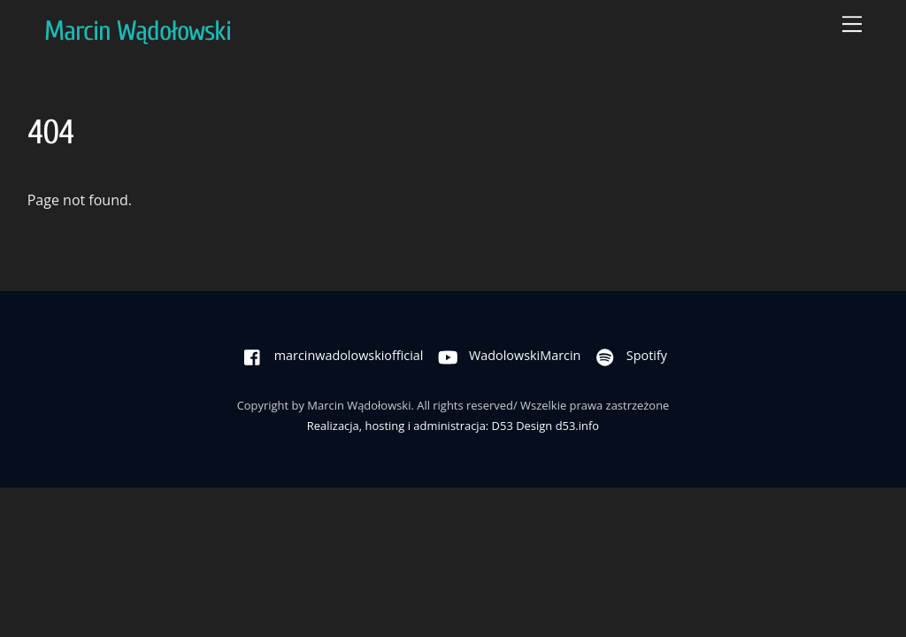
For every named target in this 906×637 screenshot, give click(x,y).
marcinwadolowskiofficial (329, 355)
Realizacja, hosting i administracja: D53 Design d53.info (453, 426)
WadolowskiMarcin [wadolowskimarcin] (505, 355)
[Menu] (852, 24)
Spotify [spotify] (627, 355)
